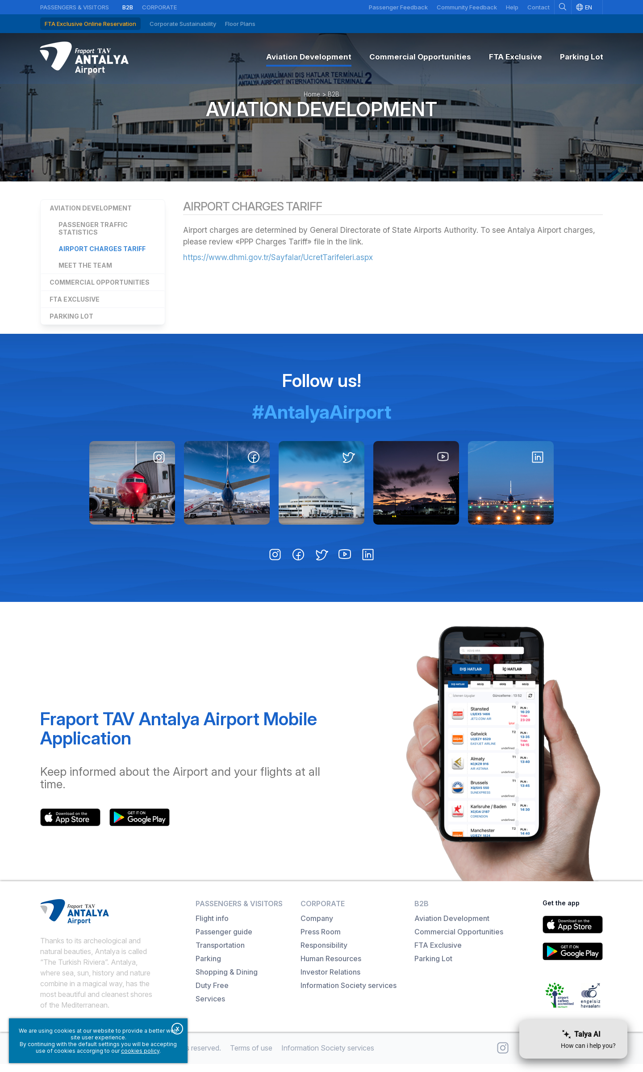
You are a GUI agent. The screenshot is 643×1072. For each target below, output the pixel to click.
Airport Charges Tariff (102, 257)
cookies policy (140, 1050)
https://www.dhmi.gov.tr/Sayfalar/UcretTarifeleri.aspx (278, 265)
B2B (127, 7)
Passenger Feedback (398, 7)
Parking (208, 966)
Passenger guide (224, 939)
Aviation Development (321, 115)
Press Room (321, 939)
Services (210, 1006)
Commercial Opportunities (100, 290)
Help (512, 7)
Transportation (220, 953)
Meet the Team (85, 273)
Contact (538, 7)
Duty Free (212, 993)
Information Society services (349, 993)
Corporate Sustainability (183, 23)
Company (317, 926)
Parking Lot (71, 324)
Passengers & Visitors (74, 7)
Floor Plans (240, 23)
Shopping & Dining (227, 979)
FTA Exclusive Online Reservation (90, 23)
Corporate (159, 7)
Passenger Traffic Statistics (93, 236)
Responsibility (324, 953)
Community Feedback (467, 7)
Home (312, 100)
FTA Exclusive (75, 307)
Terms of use (251, 1055)
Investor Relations (330, 979)
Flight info (212, 926)
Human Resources (331, 966)
